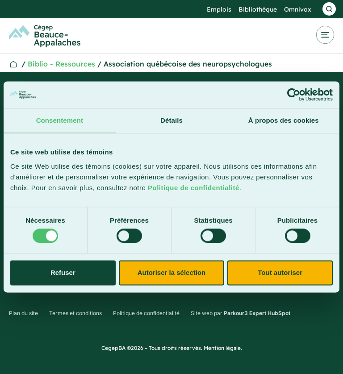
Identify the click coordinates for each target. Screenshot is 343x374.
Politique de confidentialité (193, 187)
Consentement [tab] (59, 120)
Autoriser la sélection (172, 272)
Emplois (219, 9)
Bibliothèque (257, 9)
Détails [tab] (171, 120)
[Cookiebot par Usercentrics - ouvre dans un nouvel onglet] (294, 94)
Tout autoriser (280, 272)
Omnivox (297, 9)
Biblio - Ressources (61, 63)
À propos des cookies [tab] (283, 120)
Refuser (62, 272)
